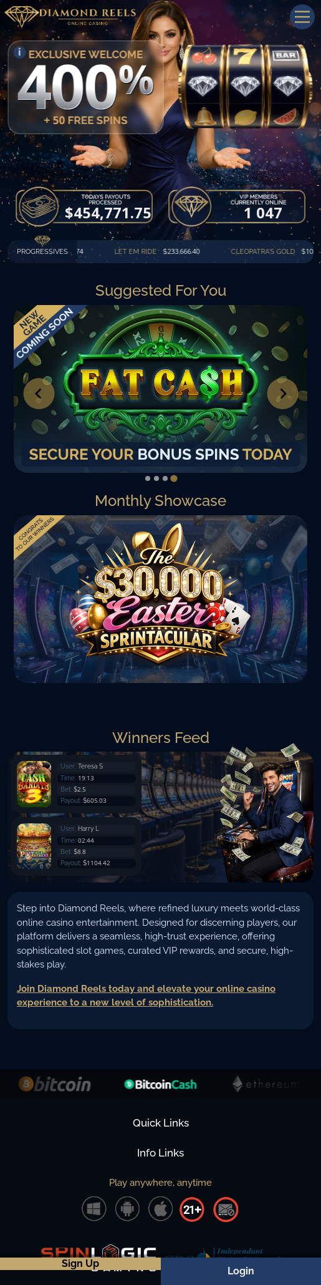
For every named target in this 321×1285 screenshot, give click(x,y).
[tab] (147, 478)
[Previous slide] (38, 393)
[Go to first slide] (282, 393)
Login (241, 1271)
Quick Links (161, 1123)
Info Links (160, 1153)
